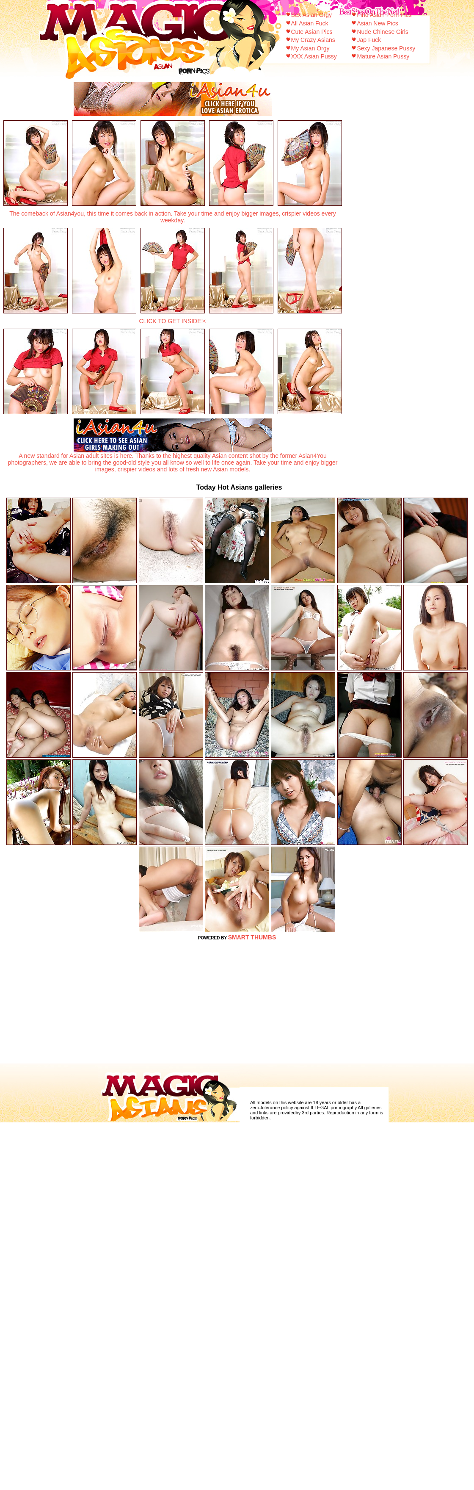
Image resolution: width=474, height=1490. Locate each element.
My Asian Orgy (310, 48)
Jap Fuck (369, 39)
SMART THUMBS (252, 937)
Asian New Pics (377, 23)
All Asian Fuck (309, 23)
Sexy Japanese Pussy (386, 48)
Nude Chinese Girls (382, 31)
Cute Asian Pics (312, 31)
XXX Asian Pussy (314, 56)
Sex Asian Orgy (311, 14)
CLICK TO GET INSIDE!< (172, 321)
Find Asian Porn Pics (384, 14)
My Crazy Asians (313, 39)
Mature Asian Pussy (383, 56)
